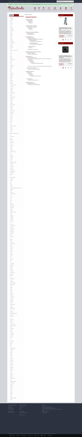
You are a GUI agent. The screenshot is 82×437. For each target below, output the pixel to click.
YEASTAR (11, 393)
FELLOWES (11, 145)
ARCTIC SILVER (12, 59)
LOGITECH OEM (12, 225)
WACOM (11, 376)
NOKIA (11, 252)
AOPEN (11, 53)
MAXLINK (11, 227)
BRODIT (11, 82)
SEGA (11, 310)
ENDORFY (11, 129)
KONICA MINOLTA (13, 212)
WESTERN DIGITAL (13, 381)
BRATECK (11, 80)
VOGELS (11, 375)
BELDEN (11, 76)
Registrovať (28, 1)
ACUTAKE (11, 30)
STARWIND (12, 328)
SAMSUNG (12, 298)
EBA (10, 122)
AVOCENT (11, 73)
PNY (10, 277)
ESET (11, 138)
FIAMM (11, 147)
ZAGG (11, 395)
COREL (11, 101)
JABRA (11, 200)
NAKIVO (11, 239)
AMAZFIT (11, 45)
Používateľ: (13, 1)
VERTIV (11, 366)
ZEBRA (11, 396)
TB (10, 339)
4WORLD (11, 20)
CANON (11, 86)
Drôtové (32, 61)
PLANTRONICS (12, 272)
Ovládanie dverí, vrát (32, 83)
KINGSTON (12, 207)
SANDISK (11, 299)
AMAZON (11, 47)
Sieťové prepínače (31, 58)
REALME (11, 287)
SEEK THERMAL (12, 308)
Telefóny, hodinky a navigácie (32, 25)
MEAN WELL (12, 228)
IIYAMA (11, 184)
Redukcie (31, 21)
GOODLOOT (12, 166)
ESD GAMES (12, 136)
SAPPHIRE (11, 301)
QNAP (11, 286)
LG (10, 222)
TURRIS (11, 357)
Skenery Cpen (20, 433)
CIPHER (11, 94)
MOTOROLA (12, 236)
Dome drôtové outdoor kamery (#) (37, 63)
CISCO (11, 95)
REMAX (11, 290)
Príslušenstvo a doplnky (41, 66)
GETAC (11, 160)
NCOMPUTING (12, 243)
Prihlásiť (22, 1)
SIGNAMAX (12, 316)
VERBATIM (11, 364)
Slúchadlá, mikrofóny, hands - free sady (36, 39)
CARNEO (11, 89)
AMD (11, 48)
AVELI (11, 70)
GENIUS (11, 159)
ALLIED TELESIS (12, 42)
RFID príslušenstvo (31, 34)
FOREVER (11, 150)
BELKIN (11, 77)
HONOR (11, 174)
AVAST (11, 68)
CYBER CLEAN (12, 110)
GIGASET (11, 165)
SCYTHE (11, 305)
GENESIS (11, 157)
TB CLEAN (11, 340)
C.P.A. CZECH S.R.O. (13, 85)
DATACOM (11, 112)
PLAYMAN (11, 274)
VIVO (11, 372)
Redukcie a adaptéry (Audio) (33, 54)
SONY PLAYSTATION (13, 325)
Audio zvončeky (37, 84)
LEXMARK (11, 221)
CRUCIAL (11, 107)
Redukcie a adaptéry (31, 52)
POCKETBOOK (12, 278)
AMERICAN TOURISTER (14, 50)
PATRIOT (11, 266)
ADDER (11, 33)
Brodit (43, 433)
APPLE (11, 56)
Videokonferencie (32, 46)
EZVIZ (11, 144)
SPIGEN (11, 326)
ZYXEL (11, 399)
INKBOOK (11, 189)
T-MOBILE (11, 349)
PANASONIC (12, 265)
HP (10, 175)
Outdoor (33, 62)
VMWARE (11, 373)
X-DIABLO (11, 385)
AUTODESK (12, 65)
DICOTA (11, 118)
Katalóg (35, 8)
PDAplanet (31, 433)
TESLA (11, 345)
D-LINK (11, 119)
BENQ (11, 79)
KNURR (11, 209)
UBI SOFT (11, 358)
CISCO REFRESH (12, 97)
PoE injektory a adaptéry (32, 66)
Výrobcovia (16, 15)
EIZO (11, 124)
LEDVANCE (12, 216)
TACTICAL (11, 336)
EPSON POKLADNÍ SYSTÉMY (14, 133)
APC (10, 54)
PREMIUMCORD (12, 283)
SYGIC (11, 331)
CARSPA (11, 91)
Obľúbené (43, 8)
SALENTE (11, 295)
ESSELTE (11, 139)
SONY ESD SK (12, 323)
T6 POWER (12, 334)
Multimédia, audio (31, 37)
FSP (10, 153)
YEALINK (11, 392)
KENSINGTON (12, 206)
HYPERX (11, 180)
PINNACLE (11, 269)
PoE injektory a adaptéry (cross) (33, 80)
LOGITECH (11, 224)
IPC (10, 195)
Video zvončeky (31, 84)
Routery (29, 69)
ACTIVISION (12, 29)
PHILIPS (11, 268)
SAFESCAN (11, 293)
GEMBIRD (11, 156)
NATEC (11, 240)
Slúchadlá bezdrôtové (34, 43)
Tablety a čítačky (30, 19)
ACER (11, 26)
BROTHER (11, 83)
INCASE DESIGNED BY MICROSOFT (15, 187)
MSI (10, 237)
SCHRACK (11, 314)
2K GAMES (12, 17)
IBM (10, 181)
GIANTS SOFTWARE (13, 162)
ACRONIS (11, 27)
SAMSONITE (12, 296)
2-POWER (11, 18)
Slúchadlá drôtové (33, 40)
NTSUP (11, 255)
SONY (11, 322)
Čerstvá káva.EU (26, 433)
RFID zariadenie (31, 33)
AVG (10, 71)
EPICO (11, 130)
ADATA (11, 32)
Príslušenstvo (55, 8)
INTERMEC (12, 192)
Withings (54, 433)
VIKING (11, 369)
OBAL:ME (11, 258)
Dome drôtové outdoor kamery (35, 76)
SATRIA (11, 302)
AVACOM (11, 67)
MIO (11, 234)
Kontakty (71, 8)
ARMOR (11, 60)
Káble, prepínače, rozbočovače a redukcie (34, 51)
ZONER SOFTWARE (13, 398)
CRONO (11, 106)
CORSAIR (11, 103)
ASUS (11, 62)
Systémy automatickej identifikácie (33, 32)
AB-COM (11, 23)
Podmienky (66, 8)
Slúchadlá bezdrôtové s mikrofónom (36, 44)
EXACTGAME (12, 142)
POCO (11, 280)
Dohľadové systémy (30, 71)
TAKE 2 (11, 337)
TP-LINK (11, 351)
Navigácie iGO (36, 433)
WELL (11, 379)
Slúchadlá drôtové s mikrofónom (36, 41)
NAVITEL (11, 242)
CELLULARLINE (12, 92)
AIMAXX (11, 35)
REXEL (11, 292)
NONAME (11, 254)
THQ (11, 346)
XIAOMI (11, 388)
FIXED (11, 148)
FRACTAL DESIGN (13, 151)
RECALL (11, 289)
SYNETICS (16, 433)
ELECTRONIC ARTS (13, 126)
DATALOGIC (12, 113)
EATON (11, 121)
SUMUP (11, 330)
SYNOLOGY (12, 333)
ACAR (11, 24)
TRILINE (11, 352)
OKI (10, 261)
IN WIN (11, 186)
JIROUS (11, 203)
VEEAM (11, 363)
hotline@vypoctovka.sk (23, 412)
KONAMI (11, 210)
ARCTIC (11, 57)
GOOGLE (11, 168)
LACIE (11, 213)
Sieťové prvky (30, 56)
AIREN (11, 36)
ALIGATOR (11, 41)
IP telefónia (49, 58)
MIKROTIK (11, 233)
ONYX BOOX (12, 263)
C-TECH (11, 109)
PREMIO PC (12, 281)
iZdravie (40, 433)
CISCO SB (11, 98)
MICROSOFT (12, 231)
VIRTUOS (11, 370)
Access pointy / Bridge (35, 69)
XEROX (11, 387)
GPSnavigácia (49, 433)
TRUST (11, 355)
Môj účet (60, 8)
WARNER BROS (12, 378)
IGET (11, 183)
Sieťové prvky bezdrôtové (32, 67)
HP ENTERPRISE (12, 177)
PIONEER (11, 271)
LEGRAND (11, 218)
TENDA (11, 343)
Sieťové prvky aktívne (32, 57)
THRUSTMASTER (12, 348)
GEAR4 (11, 154)
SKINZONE (11, 319)
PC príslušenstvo (30, 36)
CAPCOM (11, 88)
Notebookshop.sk (11, 433)
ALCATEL (11, 39)
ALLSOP (11, 44)
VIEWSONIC (12, 367)
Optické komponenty (39, 58)
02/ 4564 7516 (21, 411)
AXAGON (11, 74)
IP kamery (31, 59)
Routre (44, 58)
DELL (11, 115)
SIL (10, 317)
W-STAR (11, 384)
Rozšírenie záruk (49, 66)
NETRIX (11, 248)
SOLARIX (11, 320)
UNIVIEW (11, 361)
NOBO (11, 251)
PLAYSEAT (11, 275)
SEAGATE (11, 307)
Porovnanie (49, 8)
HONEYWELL (12, 172)
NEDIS (11, 245)
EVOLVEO (11, 141)
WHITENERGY (12, 382)
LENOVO (11, 219)
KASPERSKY (12, 204)
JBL (10, 201)
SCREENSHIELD (12, 304)
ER (10, 135)
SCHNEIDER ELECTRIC (13, 313)
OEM (11, 260)
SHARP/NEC (12, 311)
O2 (10, 257)
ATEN (11, 64)
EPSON (11, 132)
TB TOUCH (11, 342)
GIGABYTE (11, 163)
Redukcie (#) (30, 49)
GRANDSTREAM (12, 171)
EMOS (11, 127)
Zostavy (30, 47)
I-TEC (11, 198)
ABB (10, 21)
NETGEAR (11, 246)
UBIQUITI (11, 360)
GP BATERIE (12, 169)
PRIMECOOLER (12, 284)
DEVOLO (11, 116)
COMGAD (11, 100)
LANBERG (11, 215)
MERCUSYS (12, 230)
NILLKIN (11, 249)
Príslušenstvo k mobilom (32, 26)
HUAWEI (11, 178)
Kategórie (11, 15)
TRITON (11, 354)
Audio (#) (31, 22)
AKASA (11, 38)
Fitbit (46, 433)
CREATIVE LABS (12, 104)
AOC (11, 51)
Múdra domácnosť (30, 82)
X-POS (11, 390)
